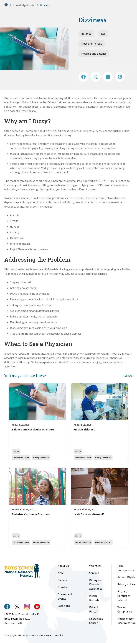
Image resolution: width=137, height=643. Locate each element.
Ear (103, 34)
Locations (64, 606)
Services (94, 573)
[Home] (6, 5)
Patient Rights (126, 577)
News (61, 573)
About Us (63, 566)
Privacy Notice (126, 584)
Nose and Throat (91, 44)
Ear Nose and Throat (21, 457)
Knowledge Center (24, 5)
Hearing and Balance (93, 54)
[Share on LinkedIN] (108, 77)
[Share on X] (96, 77)
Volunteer (95, 566)
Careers (62, 580)
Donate (62, 587)
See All (129, 376)
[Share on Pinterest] (120, 77)
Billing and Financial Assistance (95, 584)
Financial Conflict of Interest (123, 596)
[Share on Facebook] (83, 77)
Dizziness (46, 5)
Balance (86, 34)
